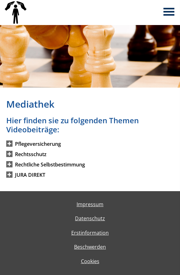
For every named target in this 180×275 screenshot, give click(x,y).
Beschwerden (90, 246)
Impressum (90, 204)
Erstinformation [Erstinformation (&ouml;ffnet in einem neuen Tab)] (90, 232)
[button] (38, 143)
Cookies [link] (90, 261)
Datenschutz (90, 218)
